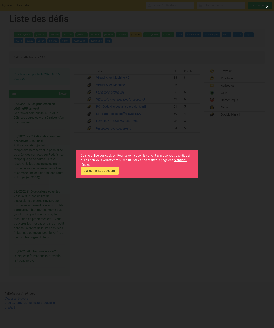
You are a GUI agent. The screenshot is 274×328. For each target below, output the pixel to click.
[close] (267, 7)
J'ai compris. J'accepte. (99, 171)
